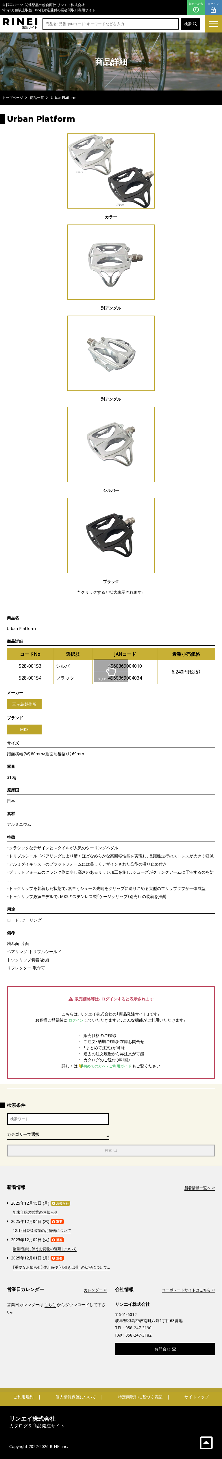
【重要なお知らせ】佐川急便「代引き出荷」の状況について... (65, 1267)
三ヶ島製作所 (24, 704)
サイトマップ (196, 1396)
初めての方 (196, 8)
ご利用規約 (23, 1396)
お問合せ (165, 1348)
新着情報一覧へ (198, 1189)
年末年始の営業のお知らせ (37, 1213)
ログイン (213, 8)
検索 (190, 24)
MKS (24, 729)
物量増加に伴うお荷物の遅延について (47, 1249)
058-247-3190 (138, 1327)
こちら (51, 1304)
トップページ (12, 97)
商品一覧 (37, 97)
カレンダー (94, 1289)
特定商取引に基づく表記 (140, 1396)
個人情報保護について (76, 1396)
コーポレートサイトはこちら (186, 1289)
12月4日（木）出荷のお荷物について (44, 1231)
